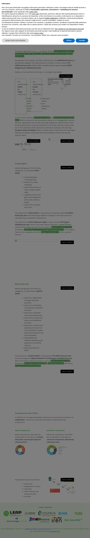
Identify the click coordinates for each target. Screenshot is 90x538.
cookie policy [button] (33, 505)
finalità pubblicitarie (51, 511)
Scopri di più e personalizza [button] (15, 534)
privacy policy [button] (38, 526)
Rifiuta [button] (69, 534)
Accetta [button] (82, 534)
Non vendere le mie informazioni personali (69, 522)
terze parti (35, 507)
